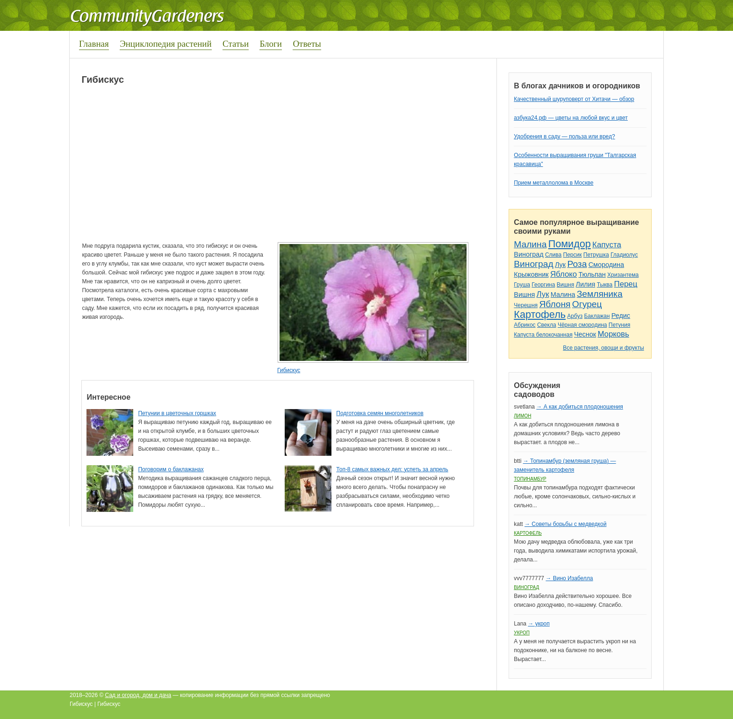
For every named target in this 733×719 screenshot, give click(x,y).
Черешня (526, 305)
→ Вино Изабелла (569, 578)
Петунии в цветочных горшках (177, 413)
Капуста (606, 244)
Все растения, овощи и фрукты (603, 348)
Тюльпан (591, 274)
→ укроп (538, 623)
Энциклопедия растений (166, 44)
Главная (94, 44)
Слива (553, 255)
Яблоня (554, 304)
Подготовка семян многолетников (380, 413)
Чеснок (585, 334)
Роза (577, 264)
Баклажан (597, 316)
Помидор (569, 244)
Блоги (270, 44)
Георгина (543, 284)
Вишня (565, 284)
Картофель (540, 314)
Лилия (586, 284)
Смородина (606, 264)
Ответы (307, 44)
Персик (572, 255)
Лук (560, 264)
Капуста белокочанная (543, 334)
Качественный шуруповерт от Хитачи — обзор (574, 99)
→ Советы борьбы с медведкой (565, 524)
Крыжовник (531, 274)
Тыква (605, 284)
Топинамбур (530, 479)
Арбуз (574, 316)
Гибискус (288, 370)
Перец (626, 284)
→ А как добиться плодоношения (579, 406)
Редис (620, 315)
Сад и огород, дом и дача (138, 695)
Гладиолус (624, 255)
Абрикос (524, 325)
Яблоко (563, 274)
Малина (530, 244)
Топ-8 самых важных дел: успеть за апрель (392, 469)
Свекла (546, 325)
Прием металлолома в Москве (553, 183)
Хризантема (623, 275)
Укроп (522, 632)
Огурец (587, 304)
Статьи (236, 44)
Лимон (522, 415)
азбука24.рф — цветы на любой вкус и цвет (571, 118)
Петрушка (596, 255)
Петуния (619, 325)
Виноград (528, 254)
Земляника (600, 294)
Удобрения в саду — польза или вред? (564, 136)
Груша (522, 284)
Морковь (613, 334)
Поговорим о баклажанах (170, 469)
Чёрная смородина (582, 325)
